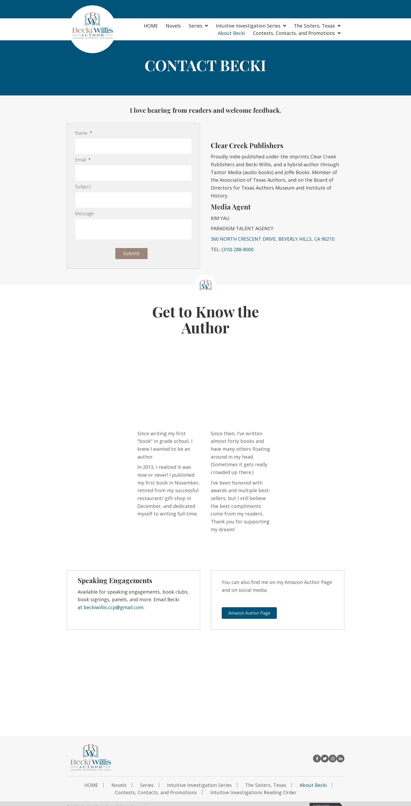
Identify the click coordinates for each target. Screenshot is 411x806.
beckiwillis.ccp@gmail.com (113, 600)
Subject (83, 182)
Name (83, 133)
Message (84, 206)
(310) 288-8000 (237, 246)
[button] (249, 605)
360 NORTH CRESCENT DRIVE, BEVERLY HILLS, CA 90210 (272, 235)
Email (83, 157)
